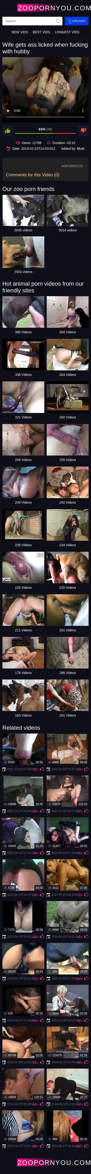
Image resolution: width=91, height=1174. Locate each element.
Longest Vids (67, 32)
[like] (7, 130)
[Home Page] (45, 8)
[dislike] (83, 130)
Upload (76, 21)
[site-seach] (58, 21)
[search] (32, 21)
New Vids (19, 32)
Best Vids (41, 32)
